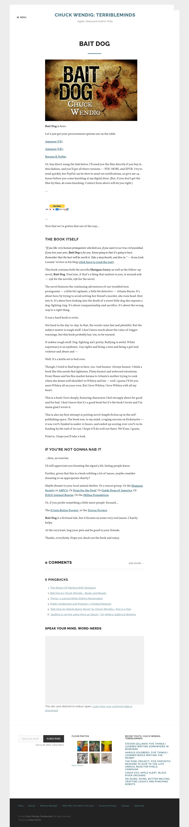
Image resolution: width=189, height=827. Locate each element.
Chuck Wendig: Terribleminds (95, 15)
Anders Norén (34, 820)
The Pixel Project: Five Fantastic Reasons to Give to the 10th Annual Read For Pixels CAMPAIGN (148, 765)
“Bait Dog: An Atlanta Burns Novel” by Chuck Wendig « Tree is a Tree (90, 609)
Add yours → (136, 563)
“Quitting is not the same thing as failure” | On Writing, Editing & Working (93, 614)
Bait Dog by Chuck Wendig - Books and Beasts (78, 592)
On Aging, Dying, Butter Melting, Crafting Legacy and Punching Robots (147, 782)
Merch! (31, 806)
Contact (125, 806)
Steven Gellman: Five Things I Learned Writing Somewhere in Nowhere (147, 746)
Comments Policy (108, 806)
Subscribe (54, 738)
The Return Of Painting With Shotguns (73, 587)
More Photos (77, 765)
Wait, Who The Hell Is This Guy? (78, 806)
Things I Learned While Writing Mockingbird (76, 598)
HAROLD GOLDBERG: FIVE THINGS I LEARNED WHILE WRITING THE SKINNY (146, 755)
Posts (20, 806)
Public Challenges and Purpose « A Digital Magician (80, 603)
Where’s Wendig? (48, 806)
